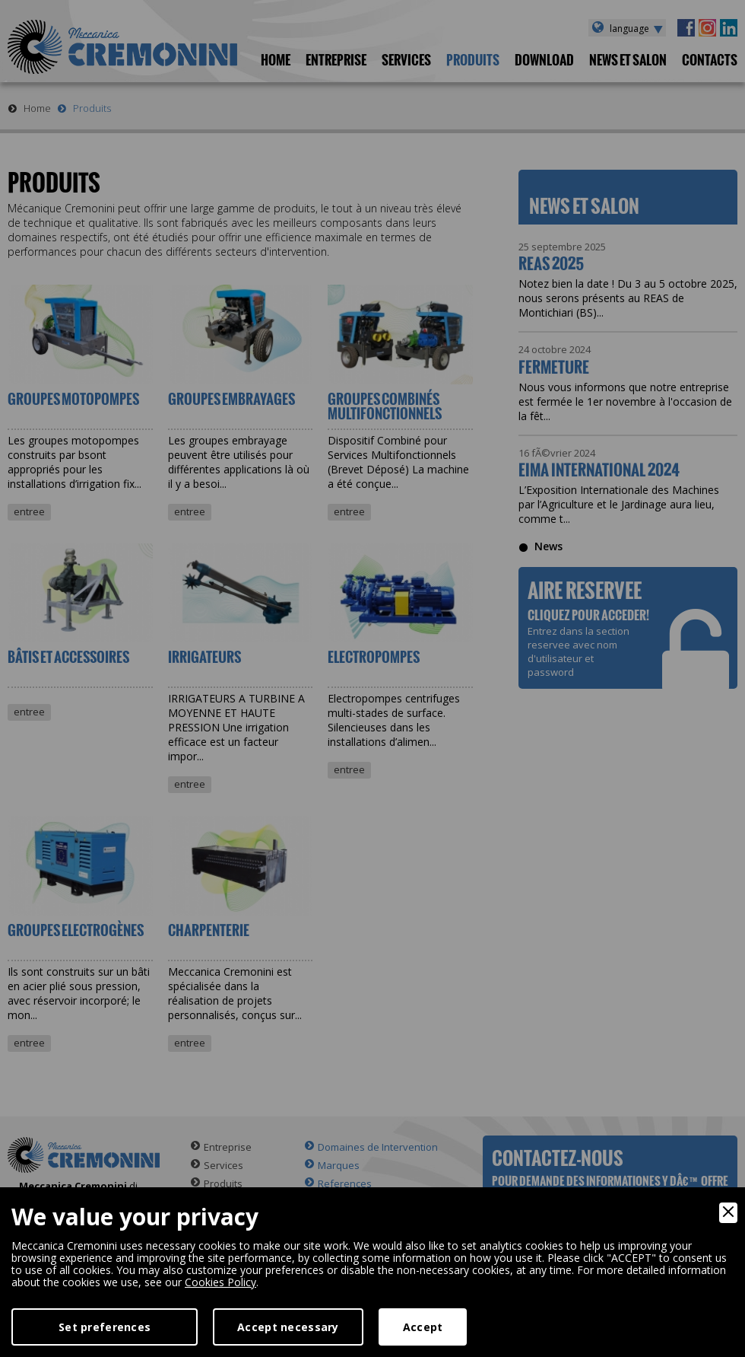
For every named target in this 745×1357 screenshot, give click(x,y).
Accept (423, 1327)
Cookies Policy (220, 1282)
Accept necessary (287, 1327)
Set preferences (105, 1327)
